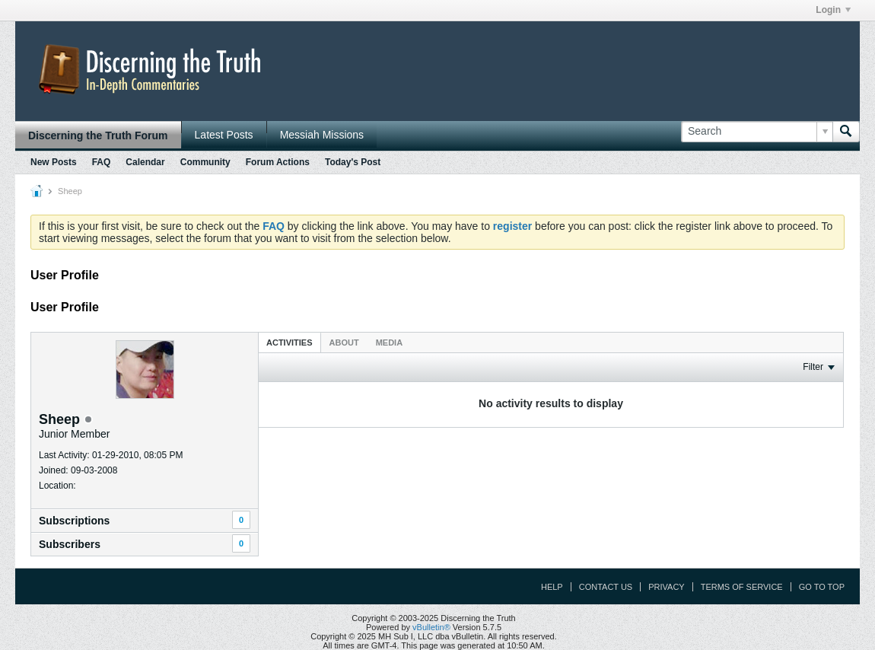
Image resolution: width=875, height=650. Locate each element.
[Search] (756, 131)
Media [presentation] (389, 342)
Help (552, 586)
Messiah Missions (322, 135)
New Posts (53, 162)
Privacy (666, 586)
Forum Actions (278, 162)
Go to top (822, 586)
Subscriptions (74, 521)
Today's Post (352, 162)
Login (833, 10)
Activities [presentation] (289, 342)
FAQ (101, 162)
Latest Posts (224, 135)
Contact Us (606, 586)
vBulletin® (431, 627)
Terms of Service (742, 586)
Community (205, 162)
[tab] (289, 342)
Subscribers (69, 544)
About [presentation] (344, 342)
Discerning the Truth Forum (98, 135)
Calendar (145, 162)
